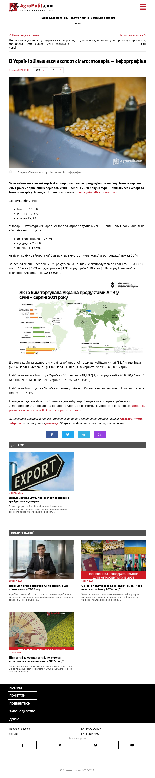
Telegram (15, 423)
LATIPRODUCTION (91, 728)
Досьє (14, 719)
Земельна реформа (103, 17)
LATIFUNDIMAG (90, 734)
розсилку (52, 423)
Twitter (137, 419)
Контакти (14, 734)
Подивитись (19, 703)
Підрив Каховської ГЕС (54, 17)
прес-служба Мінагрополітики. (96, 192)
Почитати (17, 695)
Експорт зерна (80, 17)
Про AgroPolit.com (19, 728)
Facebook (126, 419)
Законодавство (22, 711)
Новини (15, 688)
